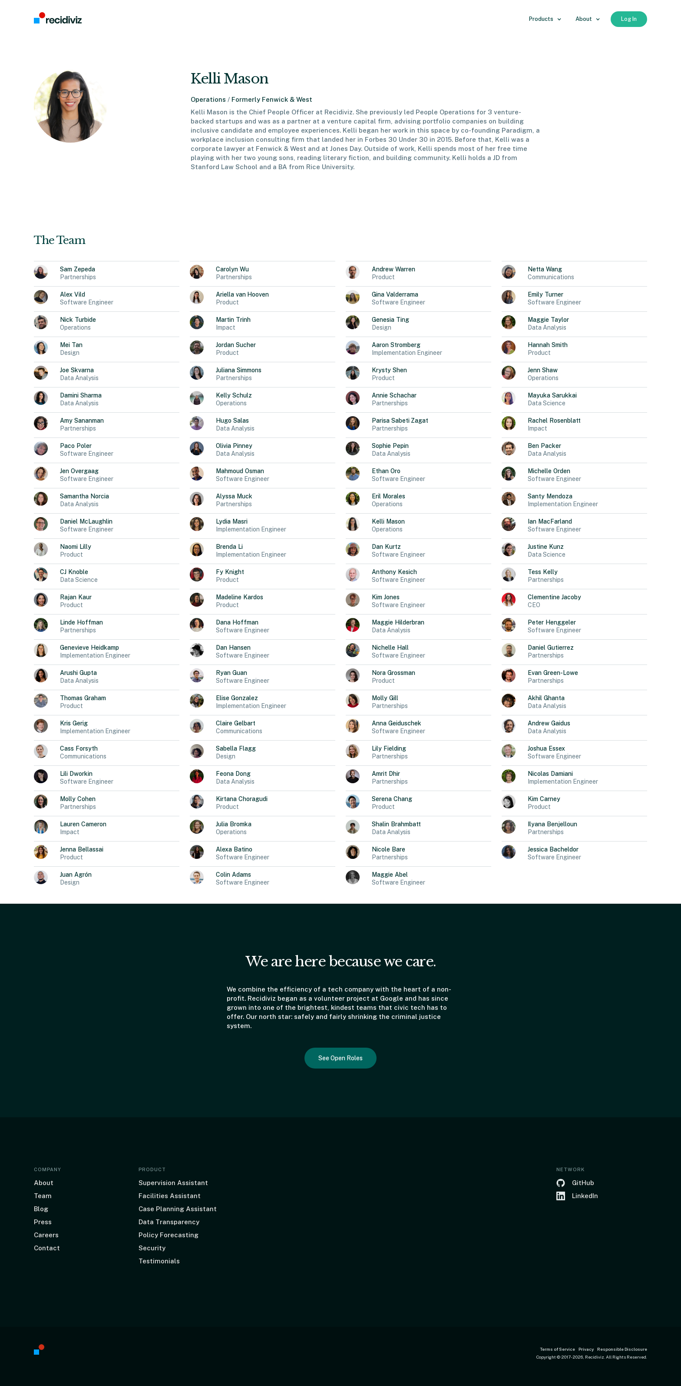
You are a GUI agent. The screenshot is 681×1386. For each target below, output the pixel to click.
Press (43, 1222)
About (43, 1182)
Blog (41, 1208)
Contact (47, 1248)
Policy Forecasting (168, 1235)
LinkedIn (585, 1195)
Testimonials (159, 1261)
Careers (46, 1235)
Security (152, 1248)
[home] (58, 18)
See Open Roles (340, 1058)
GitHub (583, 1182)
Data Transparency (169, 1222)
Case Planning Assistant (178, 1208)
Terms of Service (557, 1349)
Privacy (586, 1349)
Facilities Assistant (170, 1195)
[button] (545, 19)
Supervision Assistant (173, 1182)
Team (43, 1195)
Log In (629, 19)
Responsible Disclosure (622, 1349)
